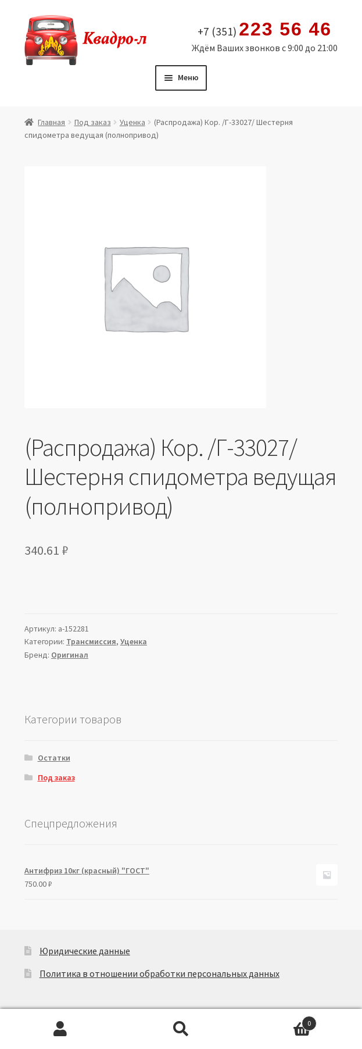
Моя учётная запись (60, 1029)
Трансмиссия (91, 641)
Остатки (54, 757)
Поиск (181, 1029)
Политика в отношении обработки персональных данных (159, 973)
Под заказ (92, 122)
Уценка (132, 122)
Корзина (279, 1021)
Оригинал (69, 655)
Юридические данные (85, 951)
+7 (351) (265, 30)
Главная (51, 122)
